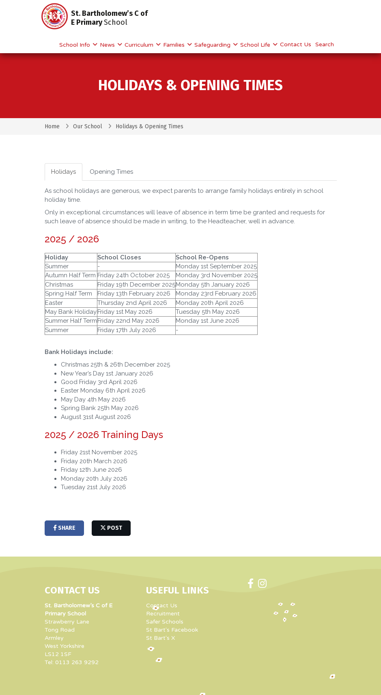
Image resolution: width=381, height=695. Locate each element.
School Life (256, 44)
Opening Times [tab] (111, 171)
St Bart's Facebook (172, 629)
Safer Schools (164, 621)
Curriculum (140, 44)
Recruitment (163, 613)
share (64, 527)
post (111, 527)
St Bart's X (160, 638)
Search (324, 44)
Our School (87, 126)
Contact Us (295, 44)
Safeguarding (213, 44)
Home (52, 126)
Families (174, 44)
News (108, 44)
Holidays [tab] (63, 171)
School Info (75, 44)
